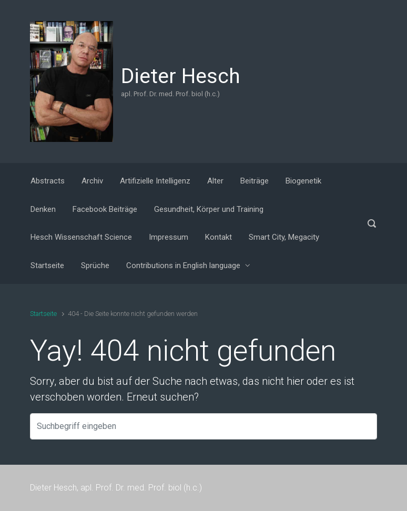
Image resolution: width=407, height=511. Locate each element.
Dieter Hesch (180, 76)
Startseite (43, 314)
